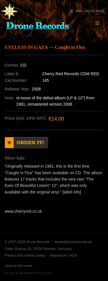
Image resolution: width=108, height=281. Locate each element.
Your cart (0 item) (87, 11)
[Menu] (97, 23)
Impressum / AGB (63, 255)
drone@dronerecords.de (73, 242)
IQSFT (48, 273)
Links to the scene (19, 266)
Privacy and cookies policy (25, 255)
